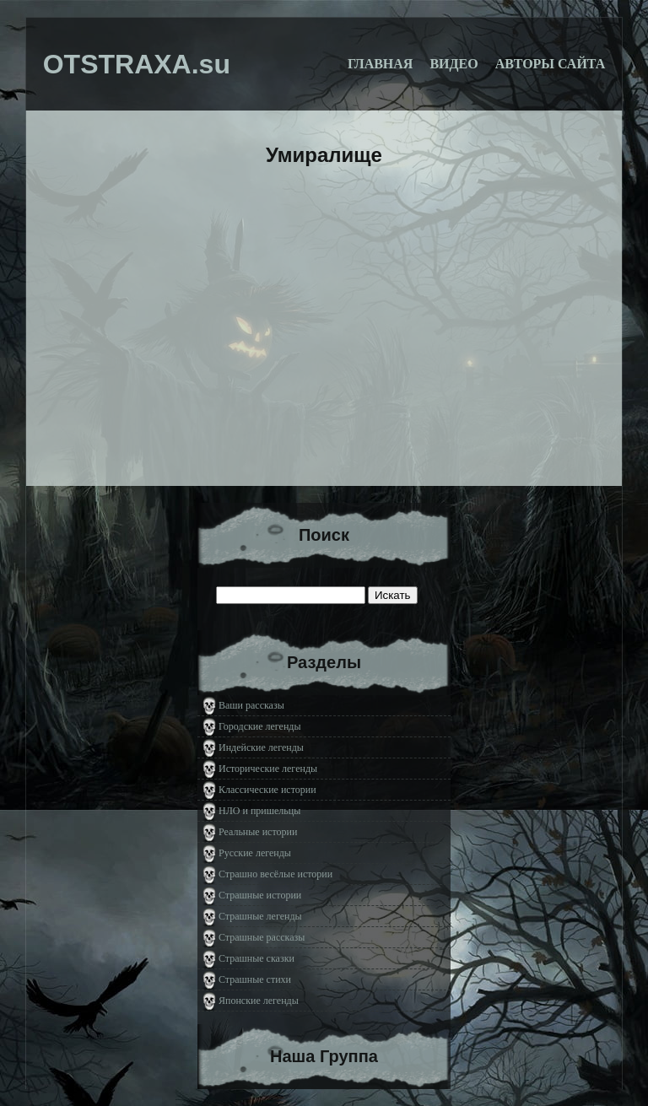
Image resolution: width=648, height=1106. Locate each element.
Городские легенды (260, 726)
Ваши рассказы (251, 705)
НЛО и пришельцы (259, 811)
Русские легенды (255, 853)
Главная (380, 64)
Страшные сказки (256, 958)
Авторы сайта (550, 64)
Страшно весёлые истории (275, 874)
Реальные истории (258, 832)
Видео (453, 64)
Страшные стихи (255, 979)
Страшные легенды (260, 916)
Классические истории (267, 790)
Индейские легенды (261, 747)
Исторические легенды (268, 768)
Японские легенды (259, 1000)
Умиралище (324, 154)
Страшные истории (260, 895)
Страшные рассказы (262, 937)
